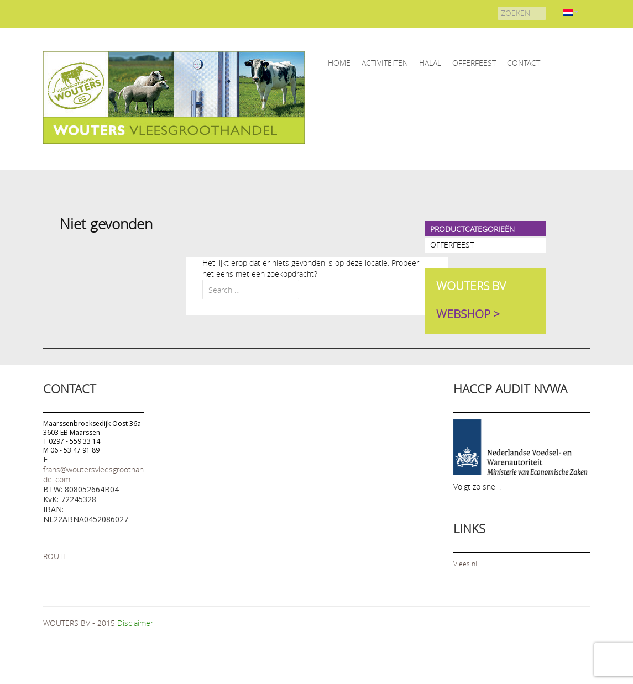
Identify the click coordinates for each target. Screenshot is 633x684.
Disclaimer (135, 623)
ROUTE (55, 556)
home (339, 62)
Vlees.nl (465, 563)
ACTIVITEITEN (385, 62)
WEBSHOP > (468, 314)
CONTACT (523, 62)
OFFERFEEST (474, 62)
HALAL (430, 62)
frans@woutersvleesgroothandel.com (93, 474)
